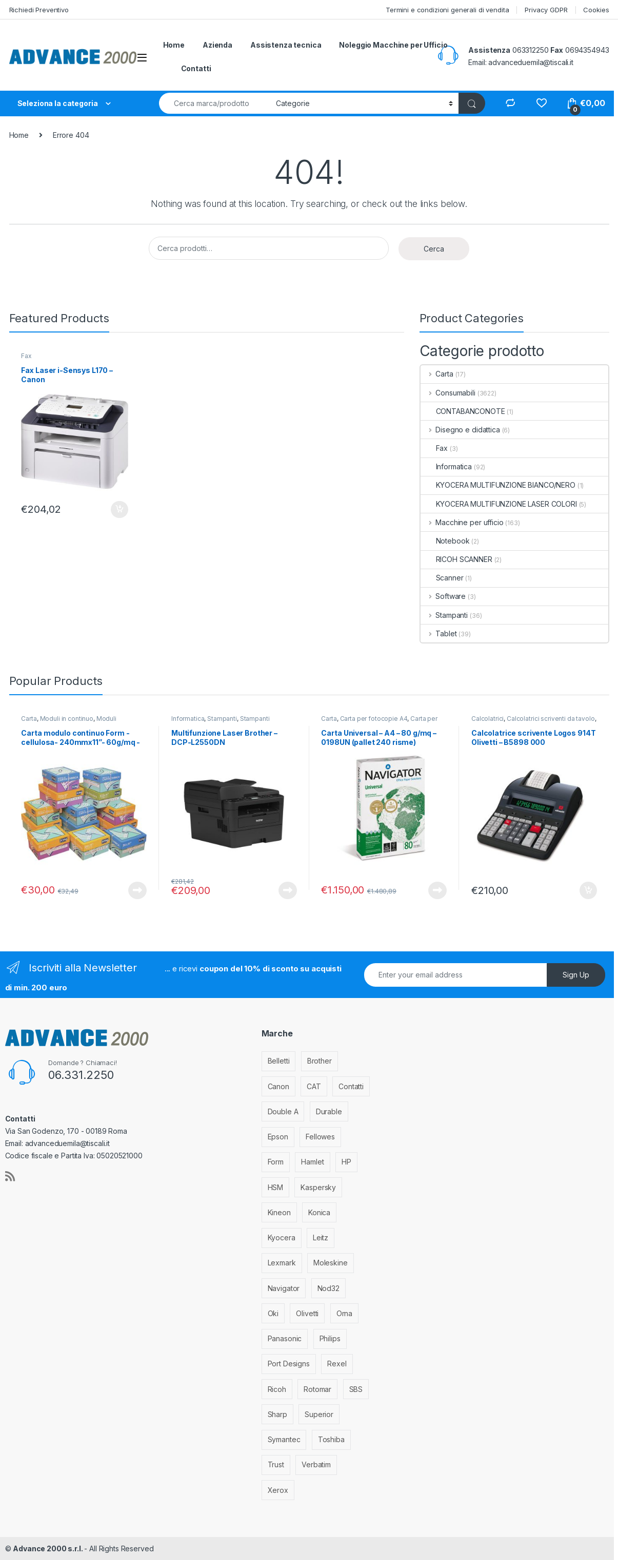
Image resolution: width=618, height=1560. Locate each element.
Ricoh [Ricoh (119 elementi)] (277, 1389)
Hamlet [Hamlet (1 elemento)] (312, 1161)
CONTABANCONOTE (463, 411)
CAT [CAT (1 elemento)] (314, 1086)
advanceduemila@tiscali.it (530, 62)
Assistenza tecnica (285, 44)
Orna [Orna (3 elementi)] (344, 1313)
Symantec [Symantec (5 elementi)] (284, 1439)
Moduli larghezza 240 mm (68, 722)
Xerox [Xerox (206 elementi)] (278, 1490)
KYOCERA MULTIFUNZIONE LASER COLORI (499, 504)
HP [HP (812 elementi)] (346, 1161)
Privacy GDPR (546, 10)
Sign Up (576, 974)
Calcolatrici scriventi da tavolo (551, 718)
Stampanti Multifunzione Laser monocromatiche (226, 722)
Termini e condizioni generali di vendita (447, 10)
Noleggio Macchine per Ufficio (393, 44)
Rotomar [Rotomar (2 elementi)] (317, 1389)
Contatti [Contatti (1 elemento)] (351, 1086)
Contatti (196, 68)
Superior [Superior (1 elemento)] (319, 1414)
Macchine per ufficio (462, 522)
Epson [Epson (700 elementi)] (278, 1136)
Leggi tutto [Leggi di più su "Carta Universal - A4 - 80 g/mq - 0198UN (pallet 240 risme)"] (437, 890)
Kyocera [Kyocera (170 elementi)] (281, 1237)
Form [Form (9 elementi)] (276, 1161)
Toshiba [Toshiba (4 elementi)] (331, 1439)
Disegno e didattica (460, 429)
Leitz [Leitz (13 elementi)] (320, 1237)
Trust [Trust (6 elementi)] (276, 1464)
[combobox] (214, 103)
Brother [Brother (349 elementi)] (319, 1060)
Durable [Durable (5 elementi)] (329, 1111)
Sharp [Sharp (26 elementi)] (277, 1414)
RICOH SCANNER (456, 559)
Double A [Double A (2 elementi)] (283, 1111)
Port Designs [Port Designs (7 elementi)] (289, 1363)
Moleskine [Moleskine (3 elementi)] (330, 1262)
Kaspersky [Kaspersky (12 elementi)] (318, 1187)
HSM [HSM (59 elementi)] (276, 1187)
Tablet (439, 633)
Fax (26, 356)
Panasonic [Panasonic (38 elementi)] (285, 1338)
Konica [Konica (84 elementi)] (319, 1212)
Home (174, 44)
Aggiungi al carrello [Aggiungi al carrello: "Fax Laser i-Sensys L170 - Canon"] (119, 509)
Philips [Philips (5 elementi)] (330, 1338)
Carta (437, 373)
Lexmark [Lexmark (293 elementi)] (282, 1262)
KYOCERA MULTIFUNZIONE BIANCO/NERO (498, 485)
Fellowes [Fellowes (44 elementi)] (320, 1136)
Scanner (442, 577)
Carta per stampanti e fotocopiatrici (379, 722)
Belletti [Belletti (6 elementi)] (279, 1060)
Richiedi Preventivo (39, 10)
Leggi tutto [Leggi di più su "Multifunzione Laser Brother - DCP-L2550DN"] (287, 890)
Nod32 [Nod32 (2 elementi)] (328, 1288)
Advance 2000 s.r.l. (48, 1548)
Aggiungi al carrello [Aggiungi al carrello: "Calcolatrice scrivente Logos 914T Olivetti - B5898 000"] (588, 890)
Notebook (445, 540)
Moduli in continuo (66, 718)
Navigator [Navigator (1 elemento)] (284, 1288)
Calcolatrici (487, 718)
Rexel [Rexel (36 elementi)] (336, 1363)
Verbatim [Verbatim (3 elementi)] (316, 1464)
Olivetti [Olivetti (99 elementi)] (307, 1313)
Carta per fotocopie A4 (374, 718)
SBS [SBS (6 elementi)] (356, 1389)
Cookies (596, 10)
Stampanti (444, 615)
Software (443, 596)
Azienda (217, 44)
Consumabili (448, 392)
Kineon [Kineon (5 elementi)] (279, 1212)
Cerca (434, 248)
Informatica (446, 466)
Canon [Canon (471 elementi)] (278, 1086)
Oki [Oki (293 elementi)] (273, 1313)
